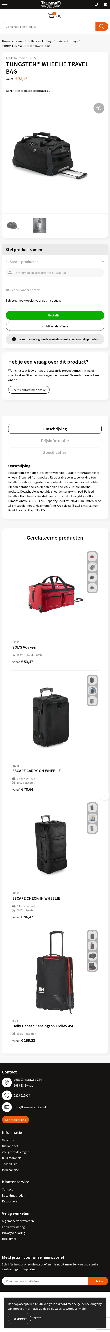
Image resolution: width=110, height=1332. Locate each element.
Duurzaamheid (11, 1158)
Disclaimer (9, 1239)
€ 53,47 (22, 661)
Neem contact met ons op (29, 390)
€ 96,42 (22, 916)
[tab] (55, 429)
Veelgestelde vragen (15, 1152)
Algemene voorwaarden (18, 1221)
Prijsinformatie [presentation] (55, 440)
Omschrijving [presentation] (55, 429)
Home (6, 41)
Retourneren (10, 1201)
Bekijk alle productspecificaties (28, 91)
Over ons (8, 1140)
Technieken (9, 1164)
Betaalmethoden (13, 1195)
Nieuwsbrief (10, 1146)
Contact (7, 1189)
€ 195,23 (23, 1040)
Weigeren (36, 1317)
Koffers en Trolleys (40, 41)
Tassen (19, 41)
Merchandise (10, 1170)
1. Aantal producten (22, 261)
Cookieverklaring (13, 1227)
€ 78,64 (22, 789)
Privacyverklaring (13, 1233)
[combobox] (49, 26)
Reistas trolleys (67, 41)
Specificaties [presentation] (54, 452)
